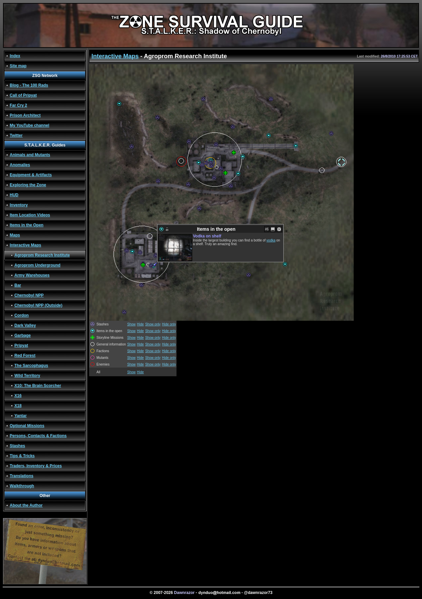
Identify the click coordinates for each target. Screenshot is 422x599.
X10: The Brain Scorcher (37, 385)
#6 (267, 229)
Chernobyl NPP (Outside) (38, 305)
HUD (14, 195)
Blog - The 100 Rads (29, 85)
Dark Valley (25, 325)
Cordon (21, 315)
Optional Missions (27, 425)
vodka (271, 240)
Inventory (19, 205)
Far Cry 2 (18, 105)
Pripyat (21, 345)
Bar (17, 285)
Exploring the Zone (28, 185)
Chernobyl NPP (29, 295)
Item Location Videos (30, 215)
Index (15, 56)
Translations (21, 476)
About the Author (26, 505)
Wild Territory (27, 375)
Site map (18, 66)
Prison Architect (25, 115)
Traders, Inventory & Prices (36, 466)
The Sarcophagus (31, 365)
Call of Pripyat (23, 95)
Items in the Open (27, 225)
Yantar (20, 415)
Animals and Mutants (30, 155)
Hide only (169, 324)
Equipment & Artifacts (31, 175)
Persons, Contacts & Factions (38, 435)
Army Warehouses (32, 275)
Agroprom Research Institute (42, 255)
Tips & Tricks (22, 456)
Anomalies (20, 165)
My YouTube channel (29, 125)
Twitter (16, 135)
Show (131, 324)
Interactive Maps (25, 245)
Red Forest (25, 355)
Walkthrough (22, 486)
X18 (17, 405)
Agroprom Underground (37, 265)
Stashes (17, 445)
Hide (140, 324)
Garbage (22, 335)
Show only (152, 324)
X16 (17, 395)
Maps (15, 235)
